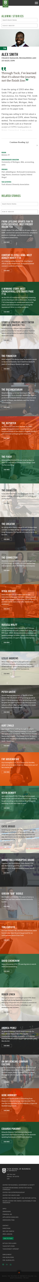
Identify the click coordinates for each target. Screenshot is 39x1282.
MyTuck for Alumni (9, 1243)
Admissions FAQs (8, 1220)
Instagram (3, 1264)
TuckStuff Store (9, 1246)
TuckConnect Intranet (11, 1249)
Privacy (26, 1278)
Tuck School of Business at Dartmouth (5, 3)
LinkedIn (7, 1264)
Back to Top (19, 1272)
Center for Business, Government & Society (19, 1185)
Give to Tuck (8, 1238)
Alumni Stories (13, 16)
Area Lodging (7, 1234)
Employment (7, 1254)
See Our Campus (8, 1231)
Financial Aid (7, 1214)
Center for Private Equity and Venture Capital (19, 1198)
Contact (5, 1225)
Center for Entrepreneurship (14, 1192)
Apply (4, 1208)
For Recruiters (8, 1257)
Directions (6, 1228)
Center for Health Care (11, 1195)
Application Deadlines (10, 1217)
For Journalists (8, 1260)
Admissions (7, 1211)
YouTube (10, 1264)
